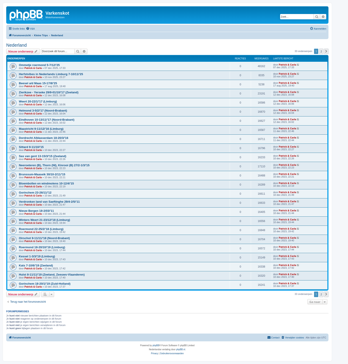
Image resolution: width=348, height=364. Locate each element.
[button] (326, 51)
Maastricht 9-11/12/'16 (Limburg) (41, 128)
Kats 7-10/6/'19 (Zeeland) (36, 265)
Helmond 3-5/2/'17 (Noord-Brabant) (43, 110)
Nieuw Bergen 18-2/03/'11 (36, 210)
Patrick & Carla (33, 68)
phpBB (155, 345)
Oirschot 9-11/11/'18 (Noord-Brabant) (44, 238)
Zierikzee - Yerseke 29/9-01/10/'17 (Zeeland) (48, 92)
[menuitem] (30, 28)
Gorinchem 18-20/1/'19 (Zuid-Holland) (45, 283)
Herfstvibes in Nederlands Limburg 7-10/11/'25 (51, 74)
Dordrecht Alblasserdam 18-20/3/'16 (43, 138)
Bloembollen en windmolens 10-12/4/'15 (46, 183)
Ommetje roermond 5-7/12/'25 (39, 65)
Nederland (16, 45)
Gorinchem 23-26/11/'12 (35, 192)
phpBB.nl (180, 349)
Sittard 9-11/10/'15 (31, 147)
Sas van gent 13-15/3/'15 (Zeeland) (42, 156)
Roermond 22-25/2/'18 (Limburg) (41, 229)
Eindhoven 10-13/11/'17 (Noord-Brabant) (46, 119)
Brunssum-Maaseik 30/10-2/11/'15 (42, 174)
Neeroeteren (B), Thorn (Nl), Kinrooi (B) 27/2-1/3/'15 (54, 165)
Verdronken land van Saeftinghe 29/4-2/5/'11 (49, 201)
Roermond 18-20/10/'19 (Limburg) (42, 247)
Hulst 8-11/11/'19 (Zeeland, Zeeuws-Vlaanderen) (52, 274)
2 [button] (321, 51)
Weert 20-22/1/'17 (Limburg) (38, 101)
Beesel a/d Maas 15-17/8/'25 (38, 83)
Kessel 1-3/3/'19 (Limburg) (37, 256)
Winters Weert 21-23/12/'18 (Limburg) (44, 220)
